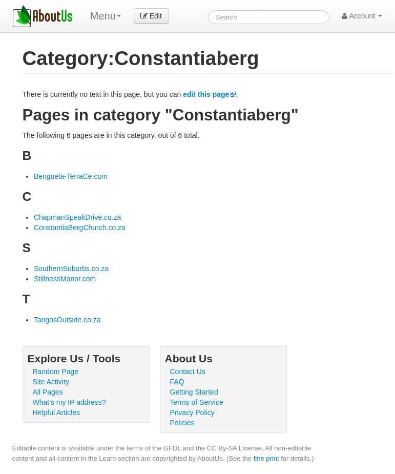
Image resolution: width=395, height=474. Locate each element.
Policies (182, 423)
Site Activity (51, 382)
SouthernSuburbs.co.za (71, 268)
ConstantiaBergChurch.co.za (80, 227)
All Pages (48, 392)
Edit (151, 16)
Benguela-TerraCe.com (71, 176)
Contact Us (187, 371)
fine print (266, 458)
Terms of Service (196, 402)
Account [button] (362, 16)
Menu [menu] (105, 16)
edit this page (206, 94)
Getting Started (194, 392)
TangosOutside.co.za (67, 320)
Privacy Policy (192, 412)
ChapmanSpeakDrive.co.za (77, 217)
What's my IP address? (69, 402)
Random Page (56, 371)
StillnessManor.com (65, 279)
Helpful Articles (56, 412)
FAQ (177, 382)
